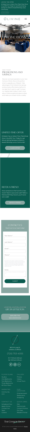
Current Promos (22, 408)
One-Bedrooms (7, 379)
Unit (3, 394)
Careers (4, 412)
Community (5, 392)
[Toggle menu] (25, 19)
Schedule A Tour (7, 404)
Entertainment (22, 393)
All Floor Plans (6, 385)
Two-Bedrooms (7, 381)
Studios (4, 377)
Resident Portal (22, 412)
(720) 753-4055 (15, 353)
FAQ (18, 404)
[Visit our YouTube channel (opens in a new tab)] (19, 366)
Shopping (20, 397)
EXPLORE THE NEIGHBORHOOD (15, 317)
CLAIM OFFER (5, 12)
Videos (19, 379)
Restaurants (21, 395)
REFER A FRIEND (15, 202)
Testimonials (21, 406)
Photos (19, 377)
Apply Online (6, 406)
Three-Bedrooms (7, 383)
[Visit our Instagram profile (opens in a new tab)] (15, 366)
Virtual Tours (21, 381)
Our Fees (20, 410)
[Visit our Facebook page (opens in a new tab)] (11, 365)
